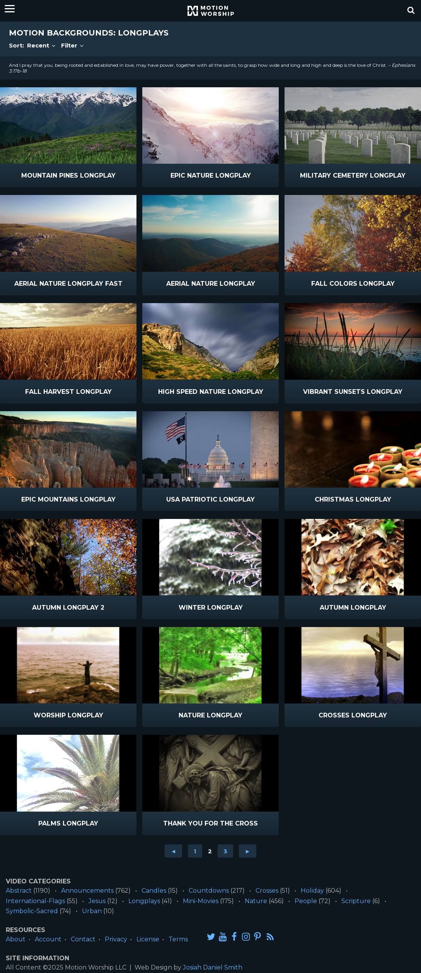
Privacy (116, 939)
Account (48, 939)
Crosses (267, 890)
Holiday (312, 890)
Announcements (87, 890)
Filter (73, 45)
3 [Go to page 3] (225, 851)
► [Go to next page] (248, 851)
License (147, 939)
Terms (178, 939)
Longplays (144, 901)
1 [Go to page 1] (195, 851)
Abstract (19, 890)
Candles (153, 890)
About (16, 939)
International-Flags (35, 901)
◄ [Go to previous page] (173, 851)
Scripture (356, 901)
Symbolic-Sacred (32, 911)
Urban (92, 911)
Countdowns (209, 890)
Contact (83, 939)
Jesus (97, 901)
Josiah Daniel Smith (212, 967)
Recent (41, 45)
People (306, 901)
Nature (256, 901)
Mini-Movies (200, 901)
